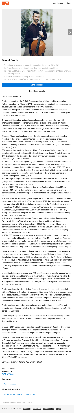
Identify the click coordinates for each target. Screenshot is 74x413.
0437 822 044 (7, 374)
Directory (27, 409)
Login (69, 3)
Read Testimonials (37, 91)
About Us (37, 409)
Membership (58, 3)
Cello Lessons (10, 384)
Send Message (37, 85)
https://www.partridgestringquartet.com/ (19, 394)
